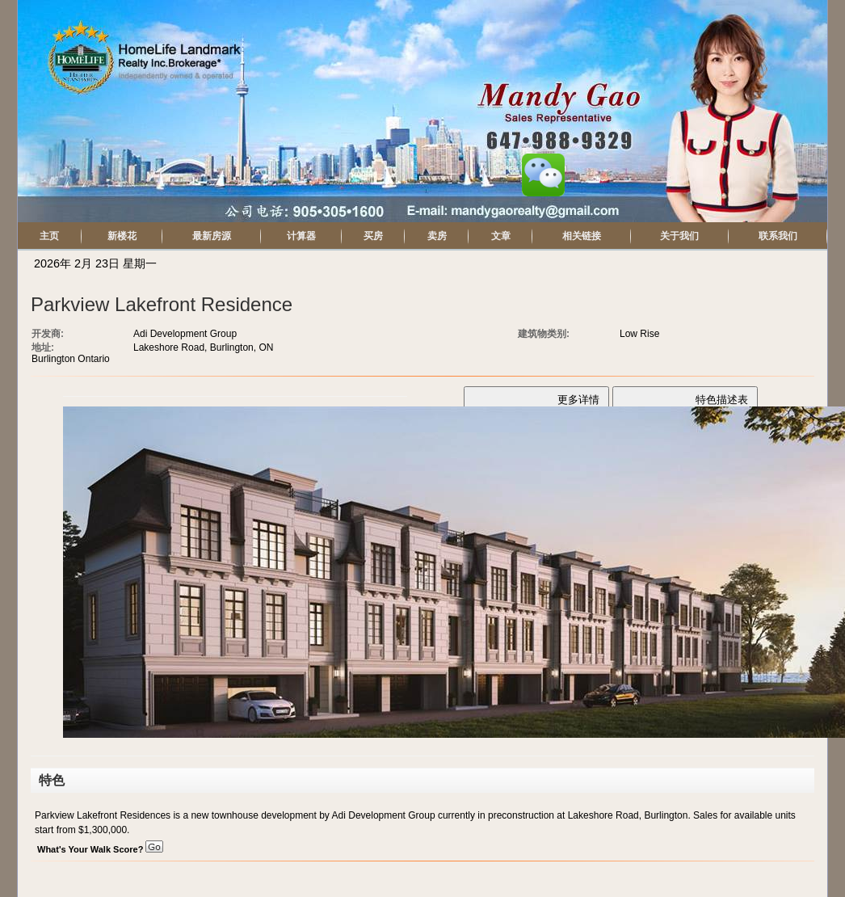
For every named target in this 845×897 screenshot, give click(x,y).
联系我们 (778, 236)
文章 (501, 236)
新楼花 (122, 236)
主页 (49, 236)
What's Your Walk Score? (100, 849)
